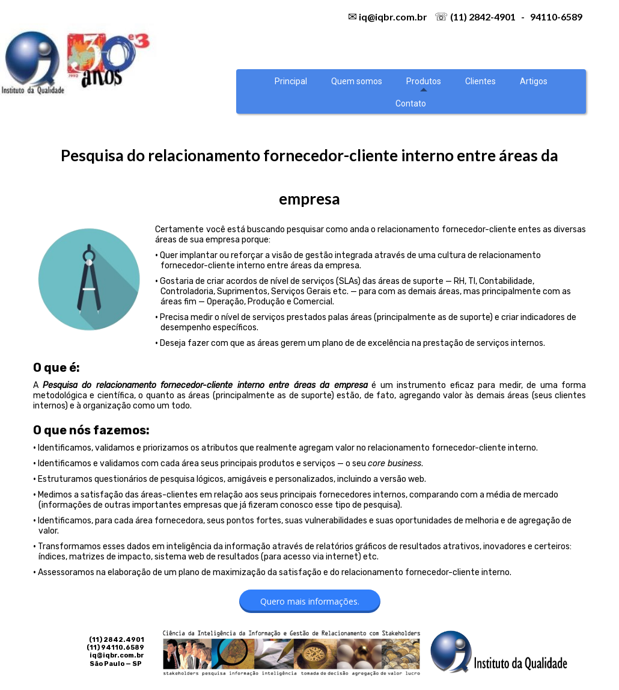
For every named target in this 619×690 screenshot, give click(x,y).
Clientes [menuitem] (480, 81)
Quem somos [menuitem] (356, 81)
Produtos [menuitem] (423, 81)
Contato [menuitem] (410, 103)
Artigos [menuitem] (533, 81)
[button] (309, 601)
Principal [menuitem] (291, 81)
